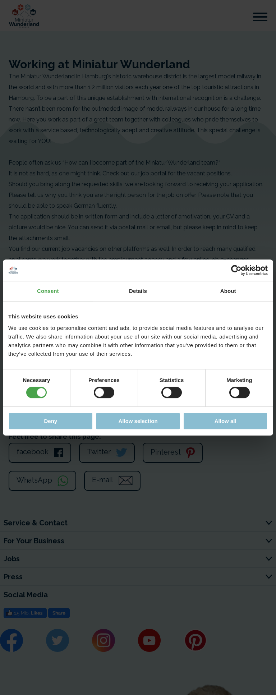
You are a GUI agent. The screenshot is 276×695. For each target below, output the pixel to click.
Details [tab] (138, 291)
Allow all (225, 421)
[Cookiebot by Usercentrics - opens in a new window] (236, 270)
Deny (50, 421)
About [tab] (228, 291)
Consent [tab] (48, 291)
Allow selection (137, 421)
